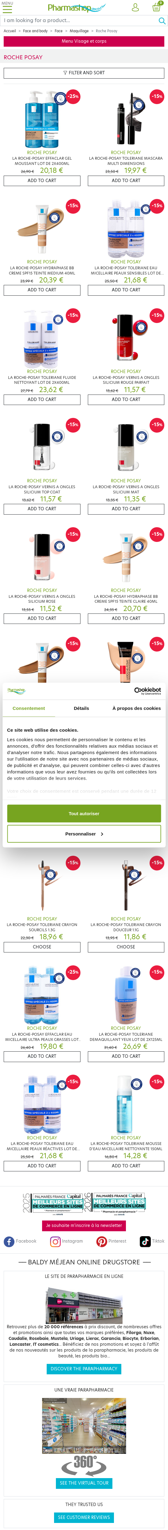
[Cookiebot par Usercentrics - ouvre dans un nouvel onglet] (134, 691)
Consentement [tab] (29, 708)
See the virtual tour (84, 1483)
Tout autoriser (84, 813)
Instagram (66, 1241)
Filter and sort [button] (84, 73)
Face (59, 31)
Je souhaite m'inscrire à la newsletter (84, 1225)
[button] (135, 8)
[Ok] (163, 20)
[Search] (79, 20)
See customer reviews (84, 1517)
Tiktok (152, 1241)
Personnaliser (84, 833)
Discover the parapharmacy (84, 1369)
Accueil (10, 31)
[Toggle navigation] (7, 7)
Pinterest (111, 1241)
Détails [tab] (81, 708)
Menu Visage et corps (84, 41)
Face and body (35, 31)
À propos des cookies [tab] (136, 708)
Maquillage (79, 31)
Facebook (20, 1241)
